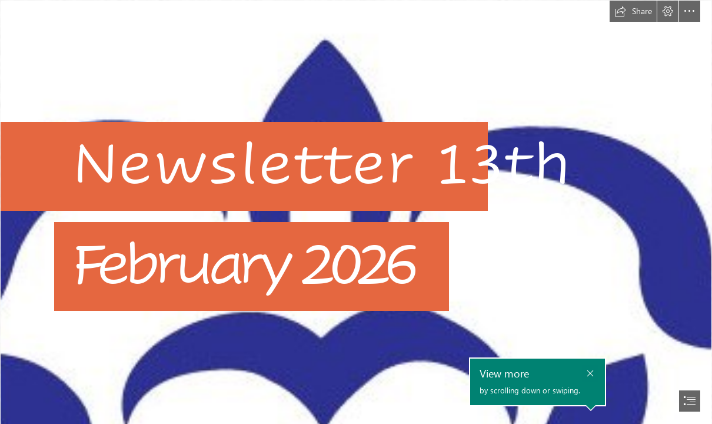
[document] (356, 212)
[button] (633, 11)
